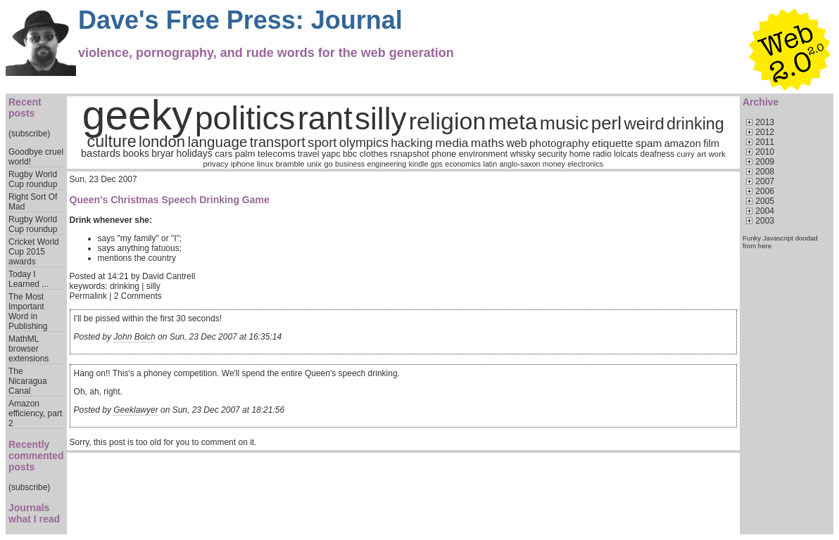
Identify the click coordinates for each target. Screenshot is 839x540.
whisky (523, 154)
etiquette (612, 143)
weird (644, 123)
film (711, 143)
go (328, 164)
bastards (100, 153)
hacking (412, 143)
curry (686, 154)
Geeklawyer (135, 410)
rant (325, 118)
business (350, 164)
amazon (682, 143)
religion (447, 121)
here (764, 246)
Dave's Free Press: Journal (240, 20)
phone (443, 154)
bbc (350, 154)
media (451, 143)
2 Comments (138, 296)
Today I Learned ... (28, 279)
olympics (364, 143)
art (701, 154)
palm (245, 153)
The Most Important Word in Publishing (27, 311)
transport (277, 142)
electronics (585, 164)
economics (463, 164)
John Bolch (134, 337)
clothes (374, 154)
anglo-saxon (519, 164)
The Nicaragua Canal (27, 381)
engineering (386, 164)
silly (380, 118)
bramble (290, 164)
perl (606, 123)
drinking (695, 124)
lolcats (626, 154)
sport (322, 142)
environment (483, 154)
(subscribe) (29, 134)
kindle (419, 164)
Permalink (88, 296)
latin (491, 164)
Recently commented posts (36, 455)
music (564, 123)
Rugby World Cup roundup (32, 179)
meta (513, 122)
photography (559, 143)
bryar (162, 153)
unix (314, 164)
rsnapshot (409, 154)
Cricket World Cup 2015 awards (33, 251)
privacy (215, 164)
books (136, 153)
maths (487, 143)
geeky (137, 115)
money (554, 164)
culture (112, 141)
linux (265, 164)
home (580, 154)
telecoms (276, 153)
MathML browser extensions (28, 349)
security (552, 154)
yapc (331, 154)
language (217, 142)
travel (309, 154)
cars (223, 153)
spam (649, 143)
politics (245, 118)
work (717, 154)
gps (437, 164)
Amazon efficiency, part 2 (35, 413)
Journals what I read (34, 513)
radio (602, 154)
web (516, 143)
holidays (194, 153)
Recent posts (25, 107)
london (162, 141)
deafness (658, 154)
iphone (243, 164)
